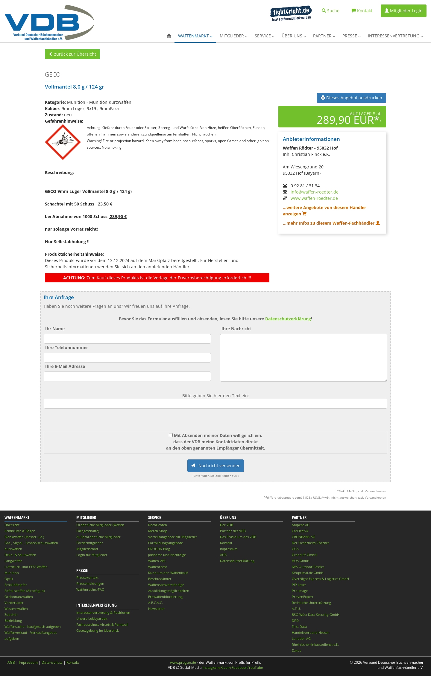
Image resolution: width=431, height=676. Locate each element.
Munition (11, 572)
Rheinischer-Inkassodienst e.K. (315, 644)
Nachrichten (157, 525)
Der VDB (226, 525)
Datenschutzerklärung (288, 319)
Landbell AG (301, 638)
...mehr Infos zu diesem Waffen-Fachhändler (331, 223)
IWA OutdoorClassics (308, 566)
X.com (226, 667)
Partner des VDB (233, 531)
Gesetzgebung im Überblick (97, 630)
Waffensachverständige (166, 584)
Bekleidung (13, 620)
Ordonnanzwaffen (18, 596)
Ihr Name (55, 328)
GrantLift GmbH (304, 554)
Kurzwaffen (13, 548)
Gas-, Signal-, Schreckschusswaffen (31, 543)
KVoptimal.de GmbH (308, 572)
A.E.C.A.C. (155, 602)
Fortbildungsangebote (165, 543)
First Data (299, 626)
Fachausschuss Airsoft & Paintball (102, 624)
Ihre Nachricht (236, 328)
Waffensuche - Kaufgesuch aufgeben (32, 626)
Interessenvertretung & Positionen (103, 612)
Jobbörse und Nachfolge (167, 554)
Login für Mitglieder (91, 554)
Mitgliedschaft (87, 548)
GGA (295, 548)
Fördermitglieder (89, 543)
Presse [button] (351, 36)
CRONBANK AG (303, 537)
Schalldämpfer (15, 584)
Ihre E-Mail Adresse (65, 366)
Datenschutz (52, 662)
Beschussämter (160, 578)
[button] (168, 36)
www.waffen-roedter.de (314, 198)
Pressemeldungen (90, 583)
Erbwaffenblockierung (165, 596)
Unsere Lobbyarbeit (91, 618)
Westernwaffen (16, 608)
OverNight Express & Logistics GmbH (320, 578)
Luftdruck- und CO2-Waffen (26, 566)
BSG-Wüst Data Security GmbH (315, 614)
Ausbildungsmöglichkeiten (168, 590)
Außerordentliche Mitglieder (98, 537)
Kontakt (226, 543)
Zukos (296, 650)
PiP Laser (299, 584)
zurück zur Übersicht (72, 54)
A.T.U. (296, 608)
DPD (295, 620)
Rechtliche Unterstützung (311, 602)
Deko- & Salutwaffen (20, 554)
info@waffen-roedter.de (315, 192)
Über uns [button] (294, 36)
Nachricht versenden (216, 465)
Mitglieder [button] (234, 36)
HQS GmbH (300, 560)
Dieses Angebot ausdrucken (351, 98)
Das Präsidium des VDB (238, 537)
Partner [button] (324, 36)
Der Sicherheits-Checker (310, 543)
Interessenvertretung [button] (395, 36)
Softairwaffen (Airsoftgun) (24, 590)
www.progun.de (183, 662)
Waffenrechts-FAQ (90, 589)
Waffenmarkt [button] (195, 36)
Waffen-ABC (157, 560)
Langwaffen (13, 560)
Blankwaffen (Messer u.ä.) (24, 537)
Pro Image (300, 590)
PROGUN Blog (159, 548)
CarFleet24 (300, 531)
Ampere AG (300, 525)
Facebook (240, 667)
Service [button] (264, 36)
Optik (8, 578)
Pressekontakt (87, 577)
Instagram (211, 667)
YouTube (255, 667)
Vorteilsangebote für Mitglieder (172, 537)
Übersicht (11, 525)
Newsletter (156, 608)
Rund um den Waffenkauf (168, 572)
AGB (223, 554)
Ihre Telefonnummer (66, 347)
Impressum (228, 548)
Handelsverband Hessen (311, 632)
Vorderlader (14, 602)
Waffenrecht (157, 566)
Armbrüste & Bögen (19, 531)
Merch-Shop (157, 531)
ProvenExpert (302, 596)
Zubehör (11, 614)
